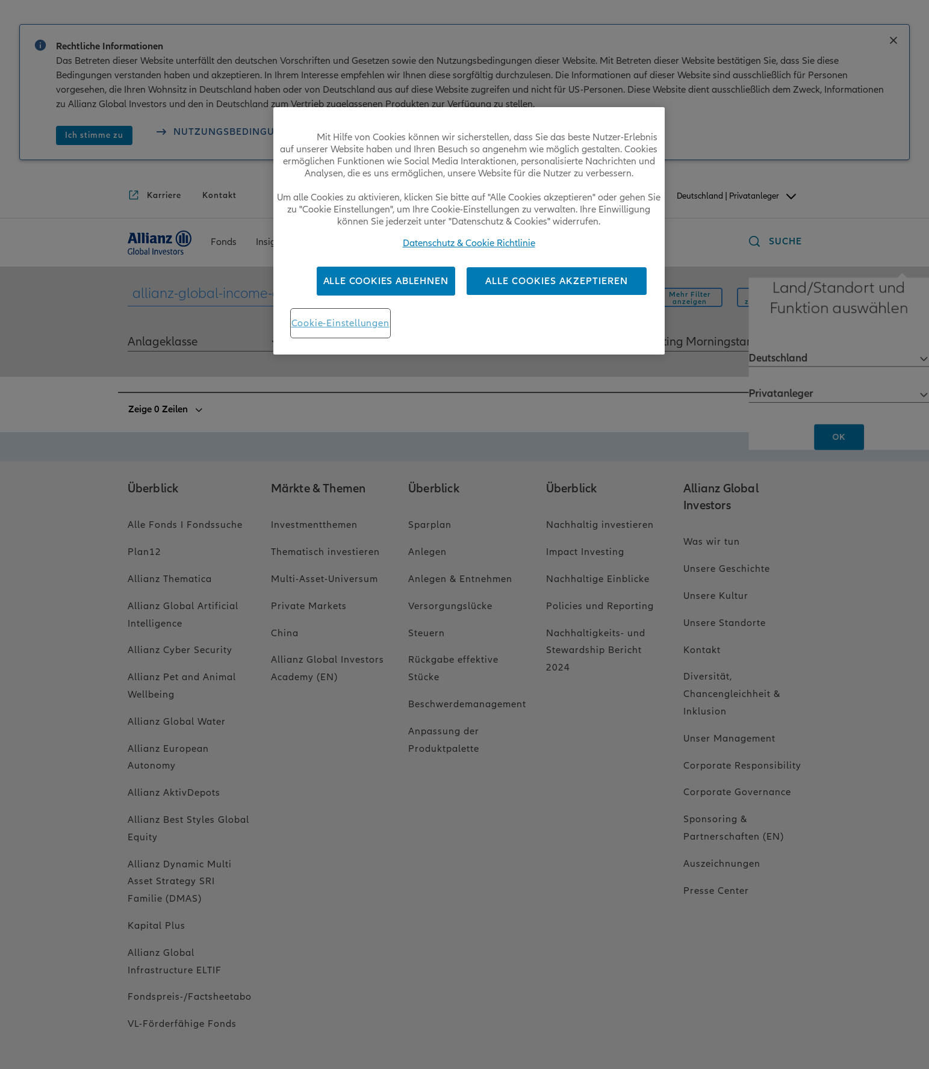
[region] (469, 231)
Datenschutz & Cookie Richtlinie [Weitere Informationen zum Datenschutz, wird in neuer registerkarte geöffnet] (469, 243)
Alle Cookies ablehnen (386, 281)
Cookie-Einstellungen (340, 323)
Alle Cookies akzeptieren (556, 281)
